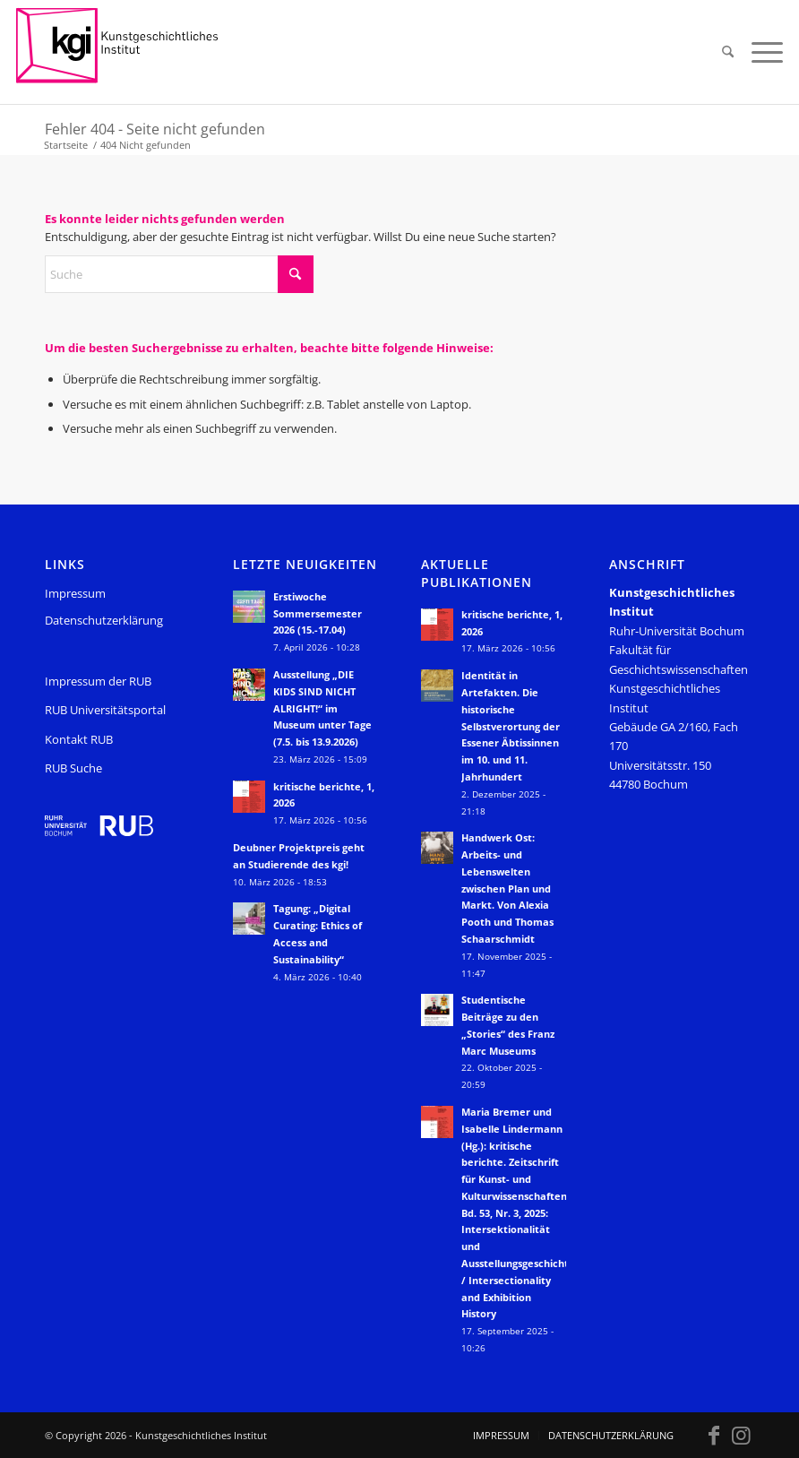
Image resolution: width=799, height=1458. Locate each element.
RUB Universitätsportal (105, 710)
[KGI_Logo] (129, 52)
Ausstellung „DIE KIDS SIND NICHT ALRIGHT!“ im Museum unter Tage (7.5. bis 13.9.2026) (322, 708)
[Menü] (763, 52)
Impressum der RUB (98, 681)
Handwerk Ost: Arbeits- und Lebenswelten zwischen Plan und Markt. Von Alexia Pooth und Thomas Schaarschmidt (507, 888)
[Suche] (728, 52)
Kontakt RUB (79, 739)
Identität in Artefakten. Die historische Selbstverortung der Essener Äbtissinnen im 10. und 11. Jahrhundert (510, 726)
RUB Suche (73, 768)
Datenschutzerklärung (104, 620)
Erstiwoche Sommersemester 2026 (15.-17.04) (317, 613)
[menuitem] (728, 52)
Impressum (75, 593)
